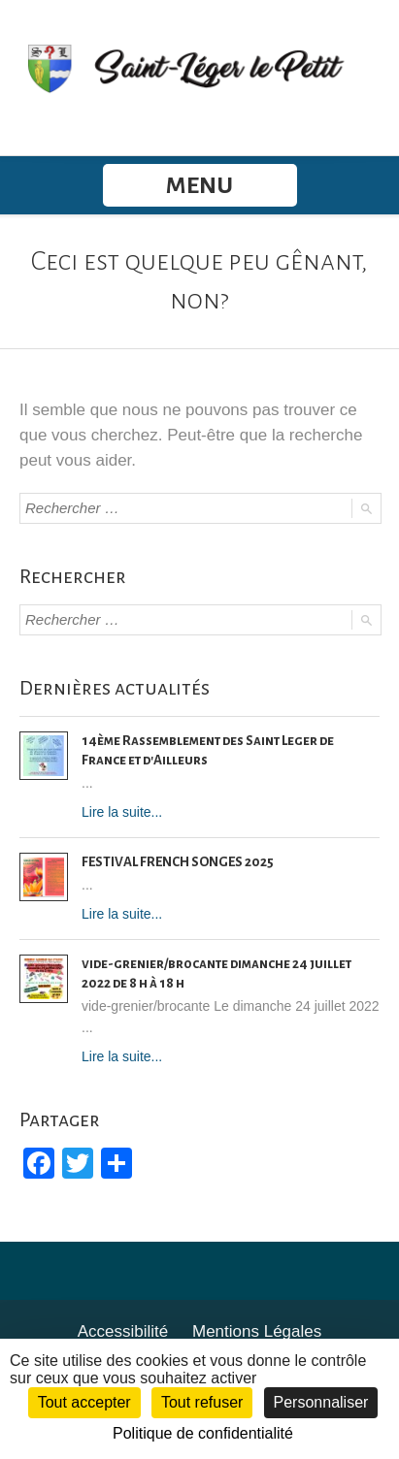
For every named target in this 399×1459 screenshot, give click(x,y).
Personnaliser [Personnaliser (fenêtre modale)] (321, 1402)
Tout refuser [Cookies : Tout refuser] (202, 1402)
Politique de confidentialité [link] (203, 1433)
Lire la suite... (122, 812)
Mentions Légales (256, 1331)
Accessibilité (123, 1331)
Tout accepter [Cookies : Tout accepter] (84, 1402)
